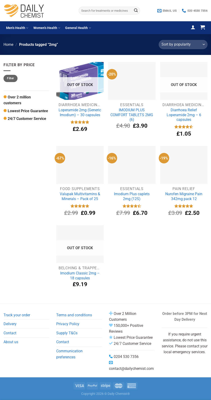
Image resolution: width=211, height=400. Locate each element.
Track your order (17, 315)
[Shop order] (183, 44)
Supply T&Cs (66, 333)
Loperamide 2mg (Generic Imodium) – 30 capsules (80, 112)
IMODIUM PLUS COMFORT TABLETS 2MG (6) (131, 115)
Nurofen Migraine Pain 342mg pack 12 (183, 196)
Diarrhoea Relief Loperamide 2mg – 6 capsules (184, 115)
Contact (10, 333)
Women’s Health (46, 28)
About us (11, 342)
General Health (78, 28)
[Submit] (136, 11)
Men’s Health (17, 28)
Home (8, 44)
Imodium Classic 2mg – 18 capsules (80, 275)
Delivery (10, 324)
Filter (10, 78)
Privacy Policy (67, 324)
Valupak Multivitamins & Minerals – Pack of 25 (80, 196)
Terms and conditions (74, 315)
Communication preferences (69, 354)
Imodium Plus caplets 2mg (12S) (132, 196)
